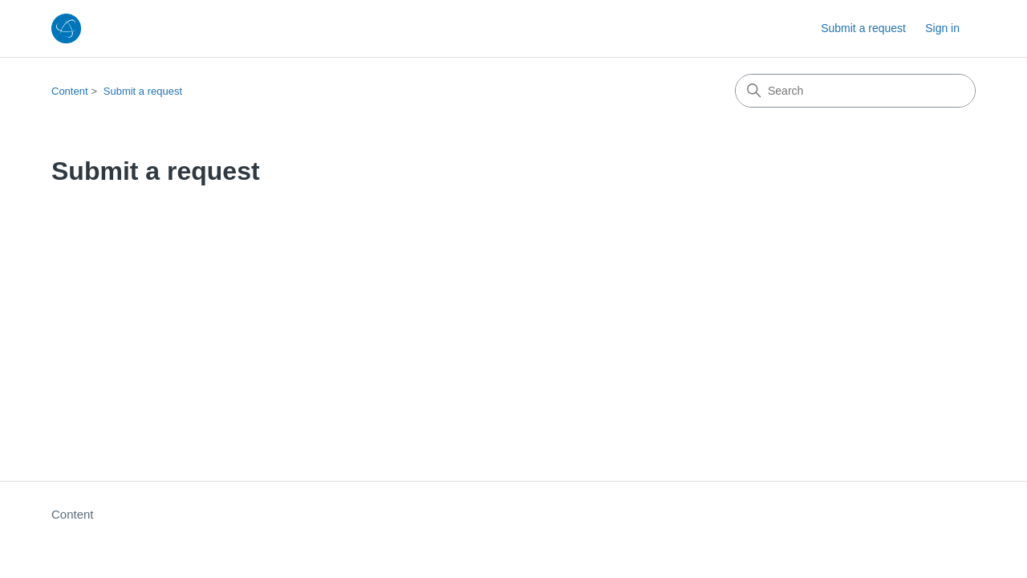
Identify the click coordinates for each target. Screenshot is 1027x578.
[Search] (855, 91)
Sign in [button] (942, 28)
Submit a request (863, 28)
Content (69, 91)
